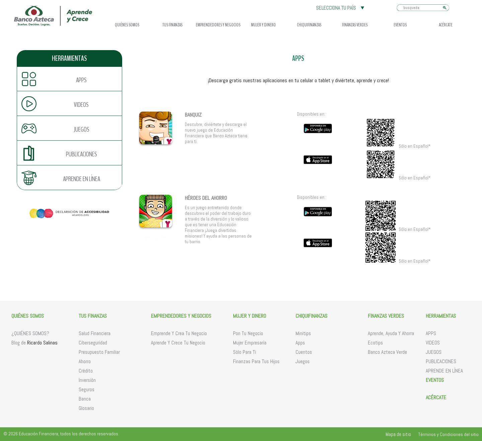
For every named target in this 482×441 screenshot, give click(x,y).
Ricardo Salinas (42, 342)
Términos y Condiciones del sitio (448, 434)
